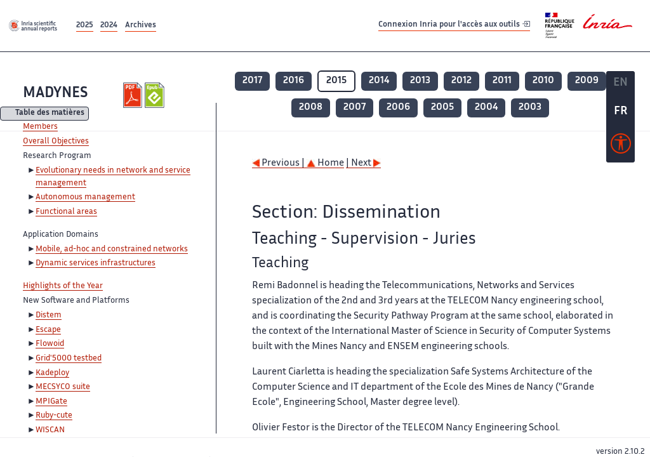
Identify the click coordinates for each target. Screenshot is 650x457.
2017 (252, 81)
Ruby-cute (54, 416)
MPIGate (51, 402)
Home (325, 163)
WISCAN (50, 430)
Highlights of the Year (63, 286)
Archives (140, 25)
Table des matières (49, 113)
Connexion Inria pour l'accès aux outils (454, 25)
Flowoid (50, 344)
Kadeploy (52, 373)
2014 (379, 81)
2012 (461, 81)
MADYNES (55, 93)
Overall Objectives (56, 141)
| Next (363, 163)
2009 (587, 81)
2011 (502, 81)
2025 (84, 25)
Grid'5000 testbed (69, 358)
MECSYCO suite (63, 387)
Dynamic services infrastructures (96, 263)
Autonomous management (85, 197)
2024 (108, 25)
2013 (420, 81)
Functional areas (66, 212)
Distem (49, 315)
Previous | (279, 163)
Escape (48, 330)
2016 (293, 81)
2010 (543, 81)
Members (40, 127)
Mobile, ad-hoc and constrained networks (112, 249)
